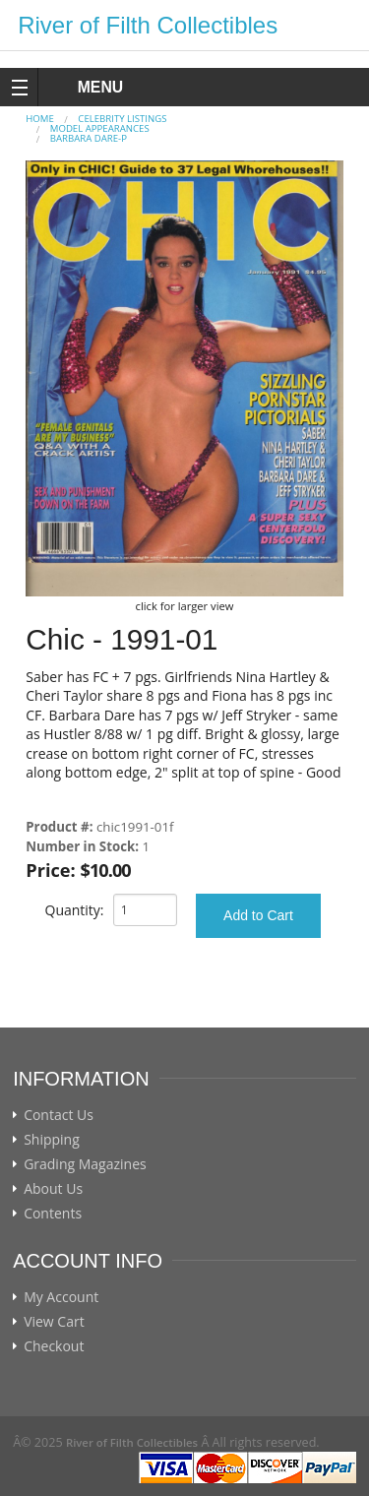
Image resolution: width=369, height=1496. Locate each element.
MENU (82, 87)
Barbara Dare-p (88, 138)
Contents (53, 1213)
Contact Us (58, 1115)
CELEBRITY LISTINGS (122, 118)
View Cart (54, 1322)
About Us (53, 1189)
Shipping (52, 1140)
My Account (61, 1297)
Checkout (54, 1346)
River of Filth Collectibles (147, 25)
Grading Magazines (85, 1164)
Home (40, 118)
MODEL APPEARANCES (100, 128)
